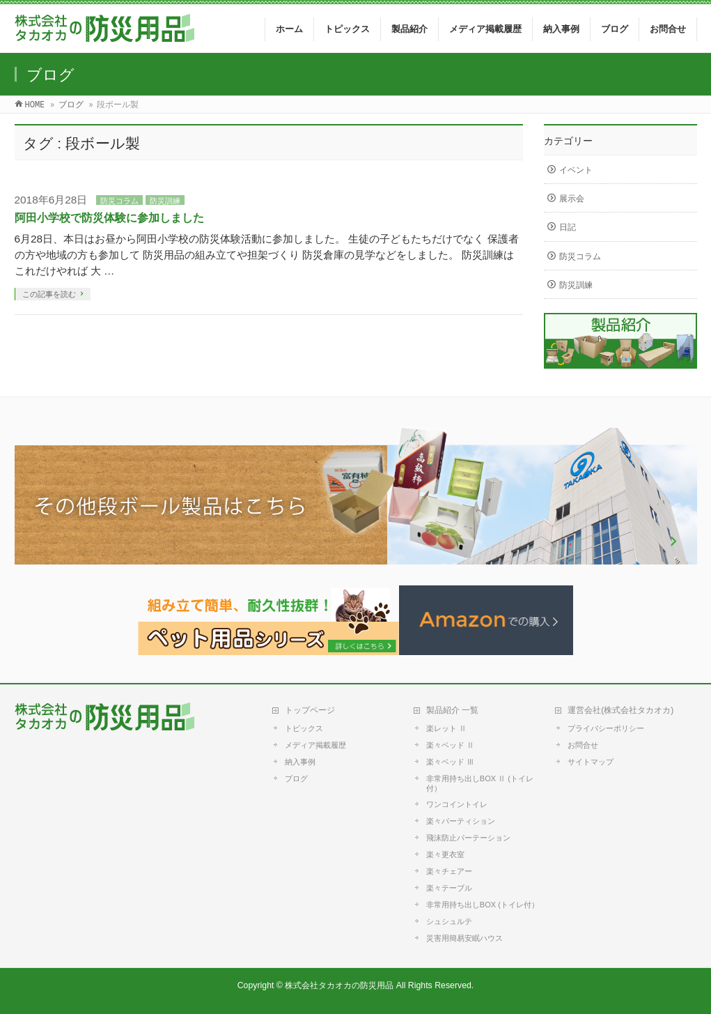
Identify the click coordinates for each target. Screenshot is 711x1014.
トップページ (310, 710)
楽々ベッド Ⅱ (450, 745)
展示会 (571, 198)
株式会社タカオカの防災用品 (339, 985)
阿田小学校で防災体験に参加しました (109, 218)
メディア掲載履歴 (315, 745)
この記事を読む (49, 294)
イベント (576, 170)
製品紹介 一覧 (452, 710)
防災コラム (119, 201)
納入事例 (300, 762)
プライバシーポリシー (606, 728)
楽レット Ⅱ (446, 728)
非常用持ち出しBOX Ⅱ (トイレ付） (479, 783)
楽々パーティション (460, 821)
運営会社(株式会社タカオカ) (620, 710)
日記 (567, 227)
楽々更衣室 (445, 854)
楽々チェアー (449, 871)
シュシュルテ (449, 921)
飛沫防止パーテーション (468, 838)
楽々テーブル (449, 888)
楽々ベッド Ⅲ (450, 762)
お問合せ (583, 745)
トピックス (304, 728)
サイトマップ (591, 762)
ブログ (296, 778)
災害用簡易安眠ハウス (464, 938)
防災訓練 (165, 201)
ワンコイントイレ (456, 804)
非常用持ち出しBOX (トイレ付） (482, 904)
